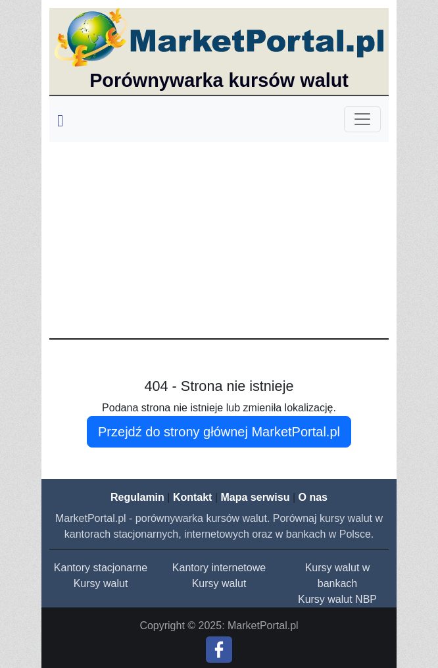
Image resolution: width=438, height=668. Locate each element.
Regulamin (137, 497)
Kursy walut (101, 583)
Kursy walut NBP (337, 599)
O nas (312, 497)
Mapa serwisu (255, 497)
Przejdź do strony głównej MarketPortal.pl (219, 431)
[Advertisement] (219, 239)
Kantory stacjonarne (100, 567)
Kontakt (192, 497)
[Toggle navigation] (362, 119)
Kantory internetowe (219, 567)
